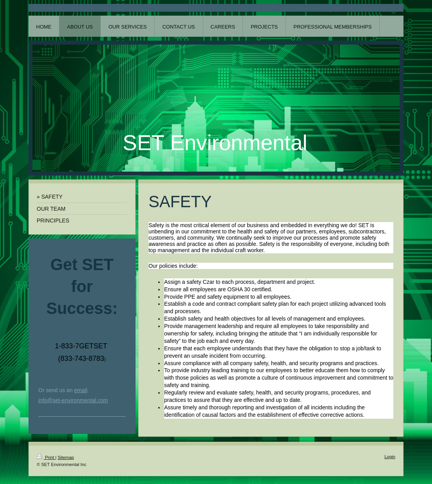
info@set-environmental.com (73, 400)
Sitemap (66, 457)
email (80, 390)
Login (389, 456)
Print (46, 457)
